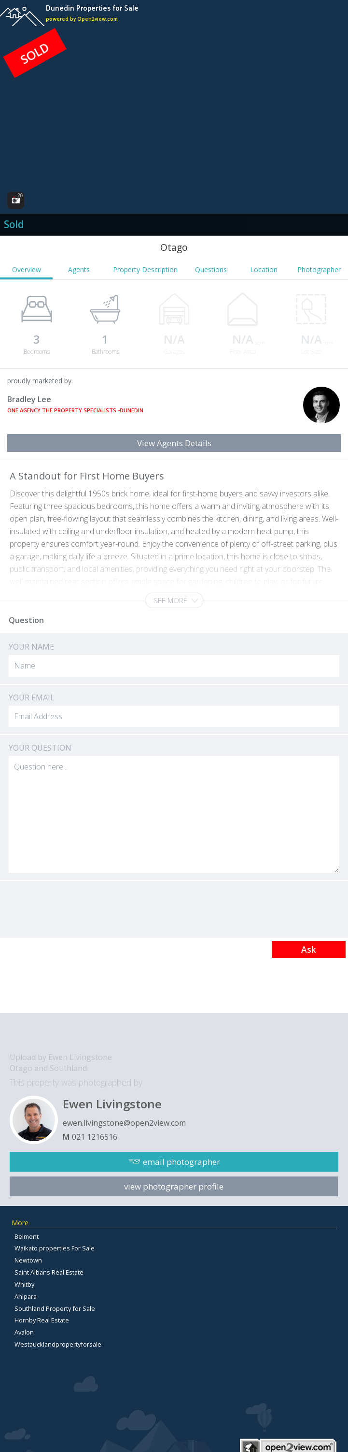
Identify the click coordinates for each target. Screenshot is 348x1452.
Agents (79, 269)
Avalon (24, 1332)
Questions (211, 269)
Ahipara (25, 1296)
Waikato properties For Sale (54, 1248)
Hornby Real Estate (41, 1320)
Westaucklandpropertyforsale (57, 1344)
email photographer (181, 1161)
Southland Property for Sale (54, 1308)
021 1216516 (94, 1137)
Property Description (145, 269)
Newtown (28, 1260)
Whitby (24, 1284)
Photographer (319, 269)
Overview (26, 269)
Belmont (26, 1236)
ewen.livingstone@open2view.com (124, 1123)
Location (264, 269)
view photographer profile (173, 1186)
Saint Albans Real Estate (49, 1272)
